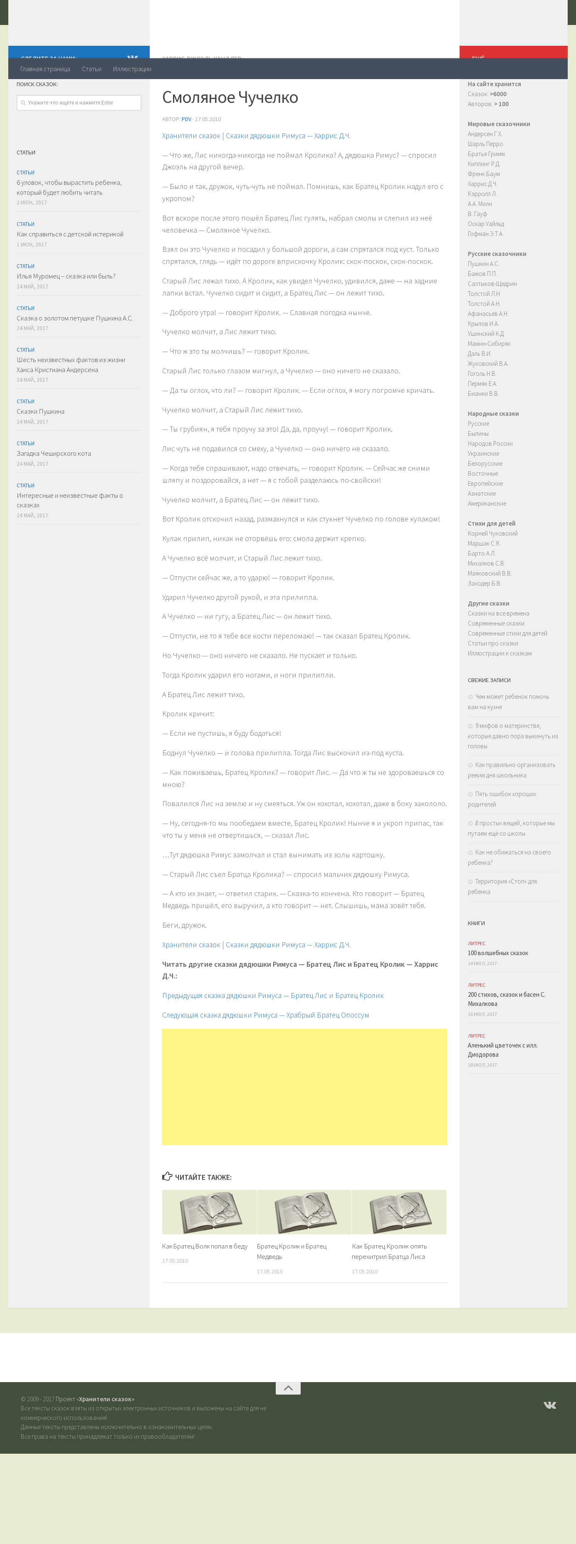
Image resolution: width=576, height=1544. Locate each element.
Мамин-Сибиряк (489, 377)
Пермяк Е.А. (482, 417)
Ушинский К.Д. (486, 367)
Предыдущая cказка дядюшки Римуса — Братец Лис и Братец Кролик (275, 1028)
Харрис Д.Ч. (482, 217)
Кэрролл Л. (482, 227)
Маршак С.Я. (484, 577)
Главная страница (45, 69)
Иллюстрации (132, 69)
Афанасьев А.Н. (488, 347)
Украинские (483, 487)
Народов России (490, 477)
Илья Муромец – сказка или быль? (66, 309)
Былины (478, 467)
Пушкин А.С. (483, 297)
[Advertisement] (304, 1120)
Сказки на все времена (498, 646)
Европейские (485, 517)
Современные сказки (496, 656)
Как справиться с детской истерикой (70, 267)
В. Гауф (477, 247)
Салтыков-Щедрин (492, 317)
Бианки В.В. (483, 427)
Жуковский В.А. (488, 397)
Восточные (483, 507)
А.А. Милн (480, 237)
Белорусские (485, 497)
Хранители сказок (90, 29)
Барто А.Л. (482, 587)
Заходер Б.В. (485, 617)
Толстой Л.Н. (484, 327)
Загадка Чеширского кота (54, 486)
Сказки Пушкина (40, 444)
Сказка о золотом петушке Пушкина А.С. (75, 351)
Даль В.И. (480, 387)
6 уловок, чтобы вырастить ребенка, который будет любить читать (69, 220)
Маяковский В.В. (490, 607)
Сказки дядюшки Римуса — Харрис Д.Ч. (291, 168)
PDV (186, 152)
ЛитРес (476, 976)
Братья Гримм (486, 187)
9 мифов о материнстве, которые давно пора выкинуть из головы (513, 769)
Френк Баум (484, 207)
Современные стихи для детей (507, 666)
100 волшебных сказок (498, 986)
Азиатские (482, 527)
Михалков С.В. (486, 597)
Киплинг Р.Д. (484, 197)
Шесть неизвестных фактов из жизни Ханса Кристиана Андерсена (71, 397)
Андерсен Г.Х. (485, 167)
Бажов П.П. (482, 307)
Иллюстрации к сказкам (500, 686)
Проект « (95, 1432)
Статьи (91, 69)
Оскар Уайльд (486, 257)
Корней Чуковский (493, 567)
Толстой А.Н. (484, 337)
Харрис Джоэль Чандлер (202, 91)
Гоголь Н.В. (482, 407)
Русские (478, 457)
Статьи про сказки (493, 676)
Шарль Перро (485, 177)
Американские (487, 537)
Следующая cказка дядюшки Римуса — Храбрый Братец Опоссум (267, 1048)
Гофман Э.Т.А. (486, 267)
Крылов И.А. (483, 357)
